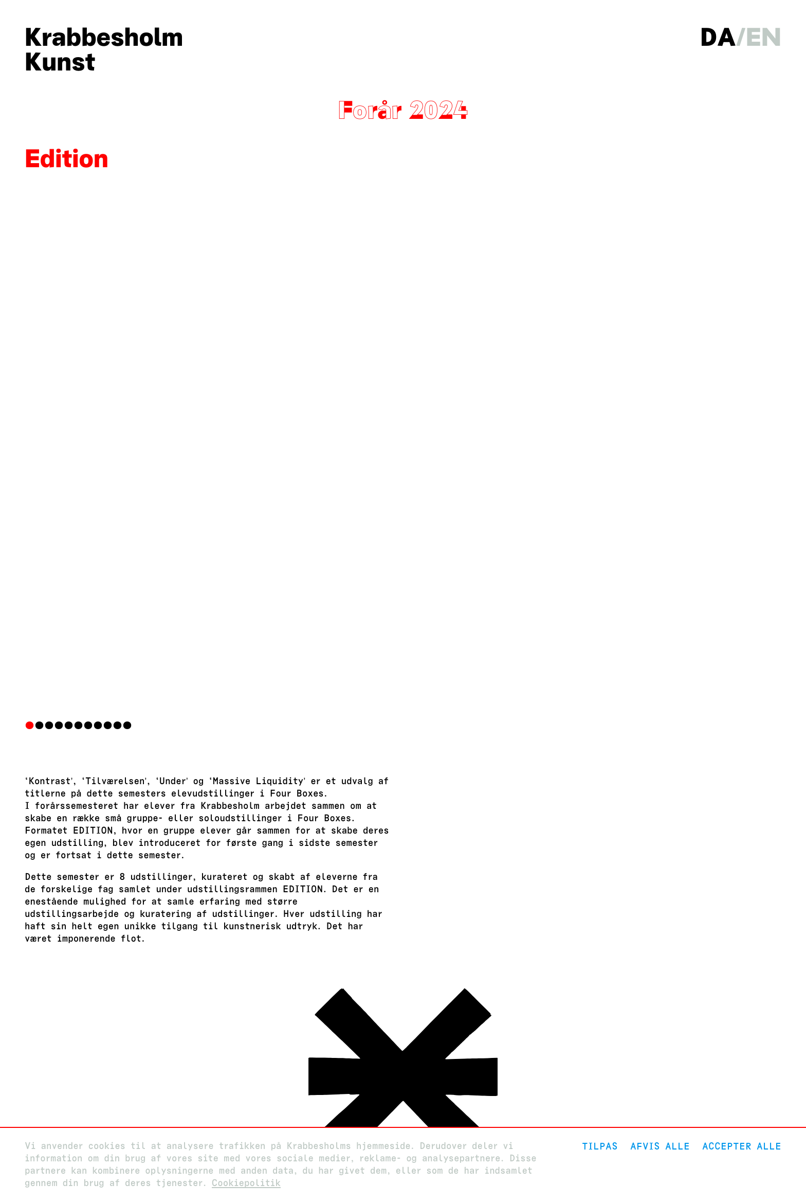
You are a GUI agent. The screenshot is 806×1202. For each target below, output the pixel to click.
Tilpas (600, 1146)
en (763, 37)
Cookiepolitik (246, 1183)
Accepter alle (741, 1146)
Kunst (60, 61)
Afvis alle (660, 1146)
